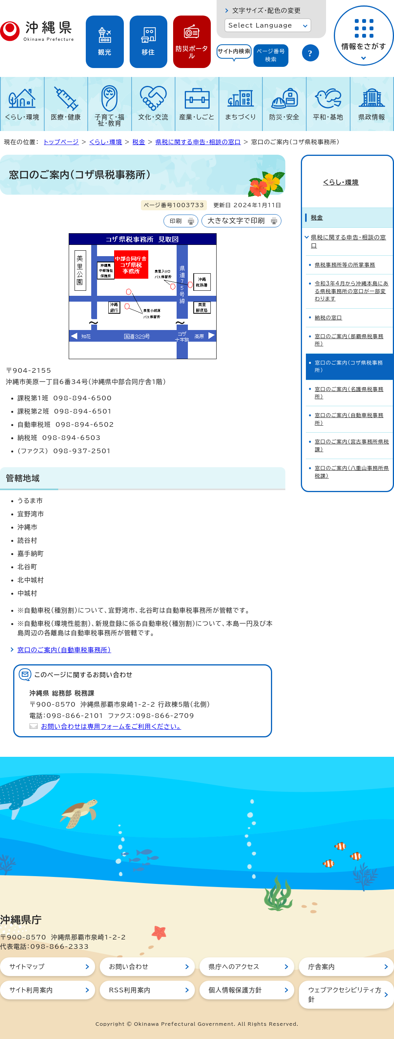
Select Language (260, 25)
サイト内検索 (234, 51)
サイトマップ (27, 967)
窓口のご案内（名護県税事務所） (349, 380)
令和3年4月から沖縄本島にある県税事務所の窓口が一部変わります (352, 278)
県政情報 (371, 117)
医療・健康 (66, 117)
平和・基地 (328, 117)
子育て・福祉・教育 (110, 120)
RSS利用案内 (130, 990)
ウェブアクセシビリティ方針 (345, 994)
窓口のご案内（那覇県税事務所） (349, 327)
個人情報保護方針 (235, 990)
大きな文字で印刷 (236, 220)
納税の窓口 (328, 304)
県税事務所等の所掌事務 (345, 251)
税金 (138, 142)
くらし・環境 (22, 117)
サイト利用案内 (31, 990)
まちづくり (240, 117)
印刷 (176, 221)
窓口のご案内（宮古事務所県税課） (352, 432)
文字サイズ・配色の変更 (266, 10)
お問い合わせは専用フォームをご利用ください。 (111, 726)
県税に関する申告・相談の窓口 (198, 142)
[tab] (234, 55)
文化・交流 (153, 117)
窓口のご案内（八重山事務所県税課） (352, 458)
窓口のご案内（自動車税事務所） (64, 650)
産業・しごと (197, 117)
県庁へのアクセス (234, 967)
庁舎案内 (321, 967)
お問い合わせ (129, 967)
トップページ (61, 142)
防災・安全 (284, 117)
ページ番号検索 (271, 55)
